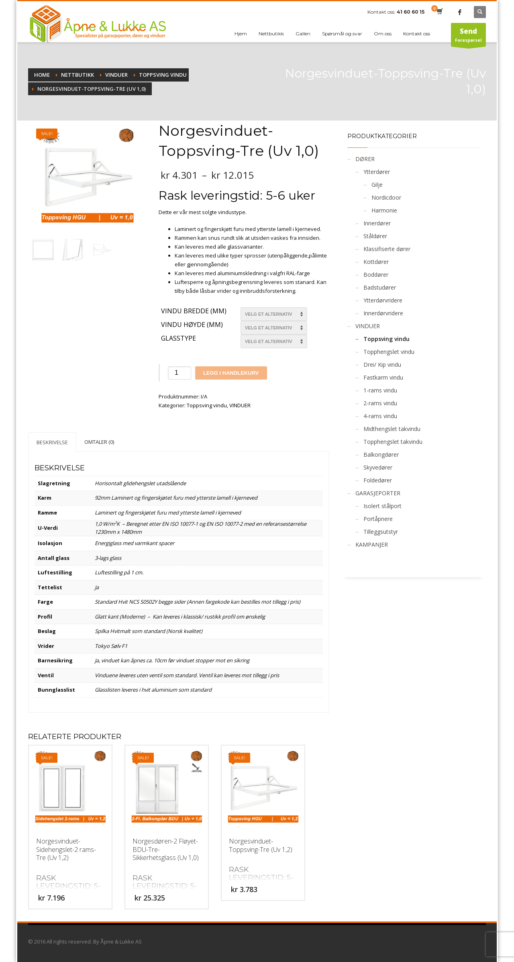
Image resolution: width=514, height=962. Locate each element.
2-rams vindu (380, 403)
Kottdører (376, 262)
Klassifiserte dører (386, 249)
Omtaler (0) (99, 441)
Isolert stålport (382, 506)
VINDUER (240, 405)
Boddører (375, 274)
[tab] (52, 442)
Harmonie (384, 210)
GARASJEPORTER (377, 493)
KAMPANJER (371, 544)
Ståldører (375, 236)
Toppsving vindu (207, 405)
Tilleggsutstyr (380, 531)
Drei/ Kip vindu (382, 364)
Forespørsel (468, 37)
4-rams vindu (380, 416)
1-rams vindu (380, 390)
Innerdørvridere (383, 313)
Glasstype (178, 339)
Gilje (377, 184)
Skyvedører (377, 467)
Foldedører (377, 480)
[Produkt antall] (179, 373)
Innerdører (377, 223)
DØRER (365, 159)
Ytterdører (376, 172)
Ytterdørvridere (382, 300)
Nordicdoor (386, 197)
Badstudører (379, 287)
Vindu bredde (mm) (193, 311)
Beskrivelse (52, 442)
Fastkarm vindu (383, 377)
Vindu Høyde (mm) (192, 325)
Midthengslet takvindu (391, 429)
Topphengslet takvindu (392, 441)
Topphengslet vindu (388, 351)
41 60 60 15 (410, 12)
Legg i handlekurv (231, 373)
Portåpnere (378, 519)
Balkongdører (381, 454)
